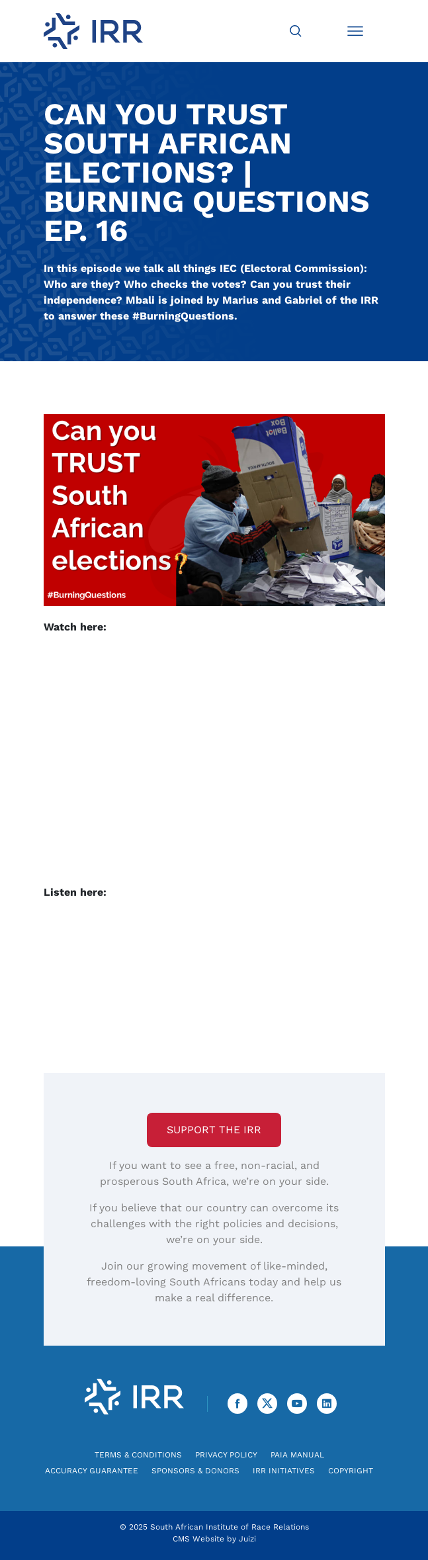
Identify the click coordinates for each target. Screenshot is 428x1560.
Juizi (247, 1538)
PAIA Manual (297, 1454)
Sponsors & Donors (195, 1470)
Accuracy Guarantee (91, 1470)
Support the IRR (214, 1129)
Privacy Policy (226, 1454)
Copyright (350, 1470)
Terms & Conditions (138, 1454)
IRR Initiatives (284, 1470)
